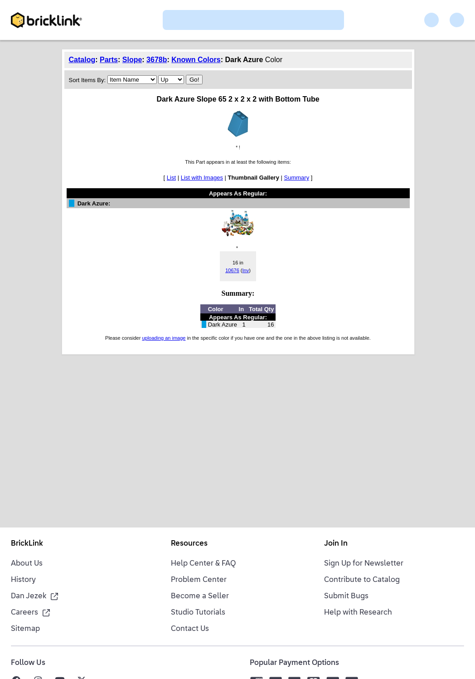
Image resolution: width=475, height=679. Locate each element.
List (171, 177)
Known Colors (195, 60)
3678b (156, 60)
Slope (132, 60)
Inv (245, 270)
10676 (232, 270)
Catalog (82, 60)
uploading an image (163, 338)
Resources (189, 543)
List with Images (202, 177)
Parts (109, 60)
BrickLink (27, 543)
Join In (336, 543)
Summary (297, 177)
